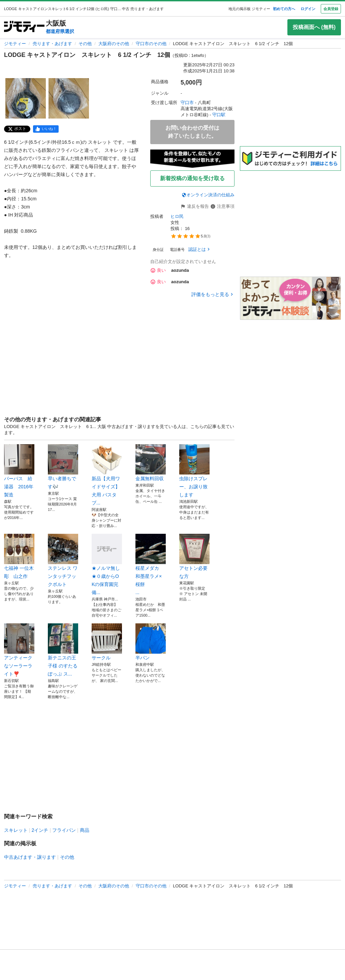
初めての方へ (284, 9)
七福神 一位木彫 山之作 (19, 556)
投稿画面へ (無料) (314, 27)
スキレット (16, 830)
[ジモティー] (24, 27)
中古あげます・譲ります (30, 857)
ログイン (308, 9)
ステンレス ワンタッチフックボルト (63, 560)
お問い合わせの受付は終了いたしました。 (192, 132)
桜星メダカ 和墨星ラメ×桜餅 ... (150, 564)
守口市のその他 (151, 43)
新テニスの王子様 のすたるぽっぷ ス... (63, 650)
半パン (150, 641)
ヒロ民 (177, 216)
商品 (84, 830)
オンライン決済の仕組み (208, 194)
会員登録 (330, 9)
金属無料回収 (150, 462)
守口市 (187, 102)
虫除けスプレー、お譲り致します (194, 470)
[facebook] (46, 129)
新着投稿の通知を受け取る (192, 178)
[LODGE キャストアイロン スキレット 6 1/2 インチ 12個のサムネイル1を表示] (25, 98)
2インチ (40, 830)
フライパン (64, 830)
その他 (85, 43)
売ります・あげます (52, 43)
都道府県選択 (60, 31)
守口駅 (218, 114)
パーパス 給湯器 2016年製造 (19, 470)
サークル (107, 641)
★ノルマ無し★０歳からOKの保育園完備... (107, 564)
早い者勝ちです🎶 (63, 466)
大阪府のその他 (113, 43)
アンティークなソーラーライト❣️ (19, 650)
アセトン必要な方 (194, 556)
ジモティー (15, 43)
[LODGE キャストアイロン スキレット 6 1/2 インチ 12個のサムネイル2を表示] (68, 98)
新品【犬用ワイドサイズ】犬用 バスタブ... (107, 474)
